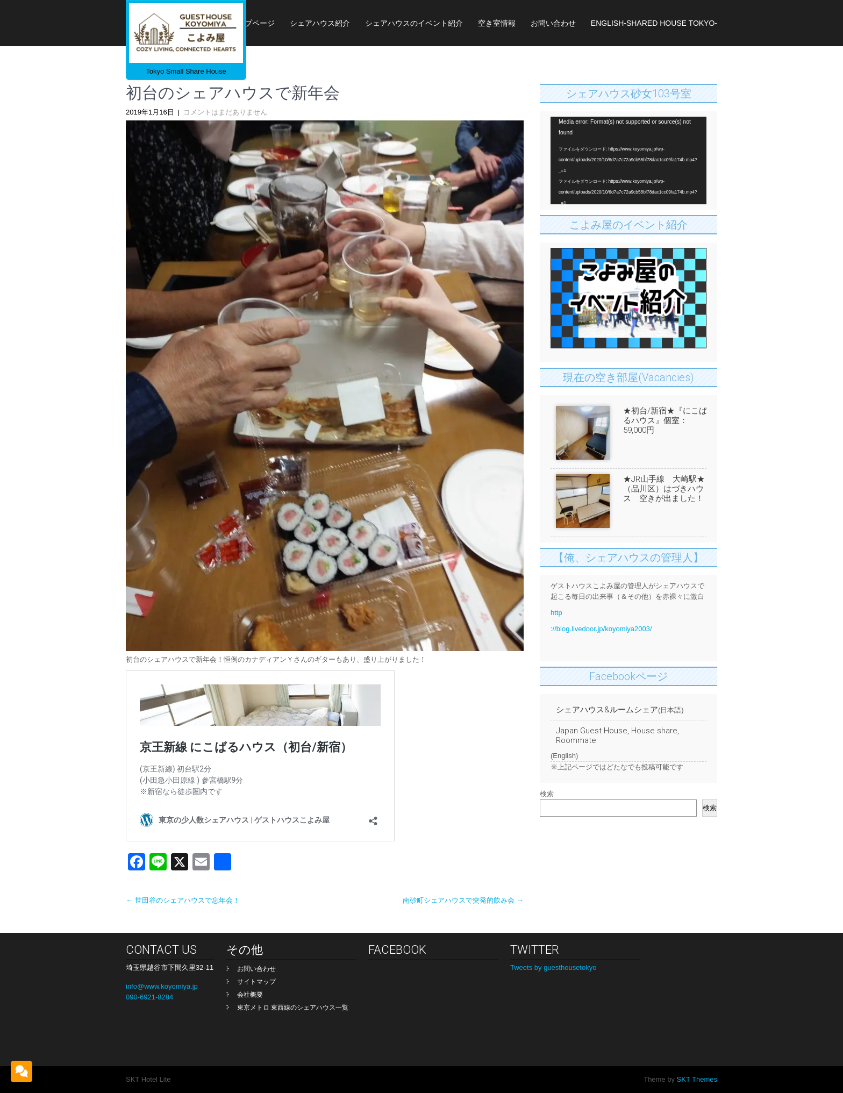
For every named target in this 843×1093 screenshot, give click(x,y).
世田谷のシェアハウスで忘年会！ (183, 900)
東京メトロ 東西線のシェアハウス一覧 (292, 1007)
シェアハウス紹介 (320, 23)
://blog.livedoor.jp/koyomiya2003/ (601, 629)
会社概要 (250, 994)
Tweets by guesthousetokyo (553, 967)
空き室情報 (497, 23)
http (556, 613)
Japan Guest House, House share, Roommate (617, 735)
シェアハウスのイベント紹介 (414, 23)
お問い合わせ (553, 23)
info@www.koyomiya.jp (162, 986)
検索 (547, 794)
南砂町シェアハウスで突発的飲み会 (463, 900)
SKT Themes (696, 1079)
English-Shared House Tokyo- (654, 23)
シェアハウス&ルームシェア (607, 710)
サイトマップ (256, 981)
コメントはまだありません (225, 112)
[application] (628, 160)
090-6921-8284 (149, 997)
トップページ (252, 23)
